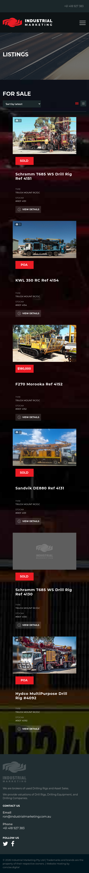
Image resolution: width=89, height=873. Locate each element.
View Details (28, 209)
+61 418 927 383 (74, 6)
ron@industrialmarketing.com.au (27, 816)
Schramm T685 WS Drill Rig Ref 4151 (43, 176)
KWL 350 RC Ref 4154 (37, 280)
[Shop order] (22, 103)
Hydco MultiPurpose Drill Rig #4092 (41, 695)
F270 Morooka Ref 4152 (39, 384)
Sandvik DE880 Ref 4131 (39, 488)
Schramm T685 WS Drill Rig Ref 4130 (43, 592)
